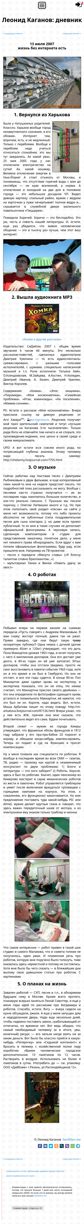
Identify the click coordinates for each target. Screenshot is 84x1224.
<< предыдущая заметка (13, 33)
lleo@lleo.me (72, 1139)
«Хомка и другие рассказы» (42, 339)
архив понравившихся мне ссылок (20, 1176)
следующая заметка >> (72, 33)
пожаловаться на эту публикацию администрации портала (35, 1171)
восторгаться (39, 420)
